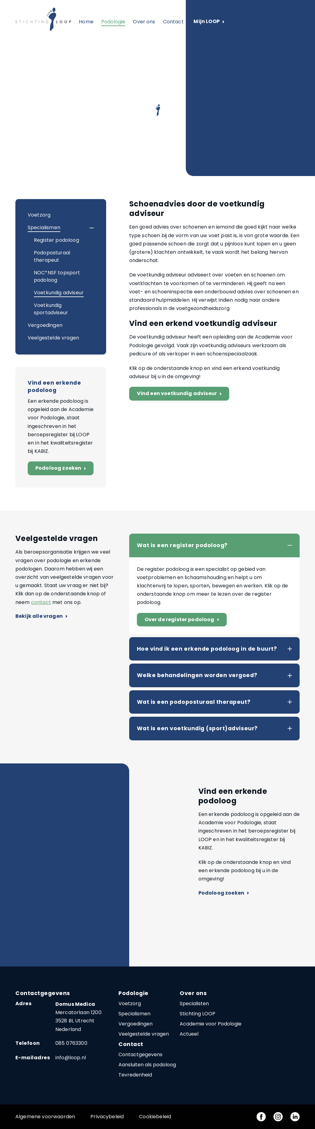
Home (86, 21)
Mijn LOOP (208, 21)
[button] (86, 228)
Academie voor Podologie (210, 1023)
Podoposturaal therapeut (52, 256)
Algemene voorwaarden (45, 1116)
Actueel (189, 1033)
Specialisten (194, 1003)
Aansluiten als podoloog (147, 1064)
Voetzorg (39, 214)
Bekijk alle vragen (41, 616)
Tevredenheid (135, 1074)
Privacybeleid (107, 1116)
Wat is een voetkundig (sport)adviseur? (197, 728)
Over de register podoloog (183, 620)
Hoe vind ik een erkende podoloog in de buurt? (207, 649)
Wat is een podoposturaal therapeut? (193, 702)
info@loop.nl (70, 1057)
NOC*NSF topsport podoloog (57, 276)
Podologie (113, 21)
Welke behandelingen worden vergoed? (197, 675)
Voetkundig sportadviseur (51, 309)
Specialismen (44, 227)
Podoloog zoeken (62, 468)
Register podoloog (56, 240)
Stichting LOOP (197, 1013)
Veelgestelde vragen (53, 337)
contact (41, 602)
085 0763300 (71, 1043)
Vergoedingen (45, 325)
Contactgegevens (140, 1054)
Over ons (144, 21)
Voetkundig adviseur (59, 292)
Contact (173, 21)
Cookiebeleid (155, 1116)
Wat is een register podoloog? (182, 545)
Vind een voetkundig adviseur (180, 394)
